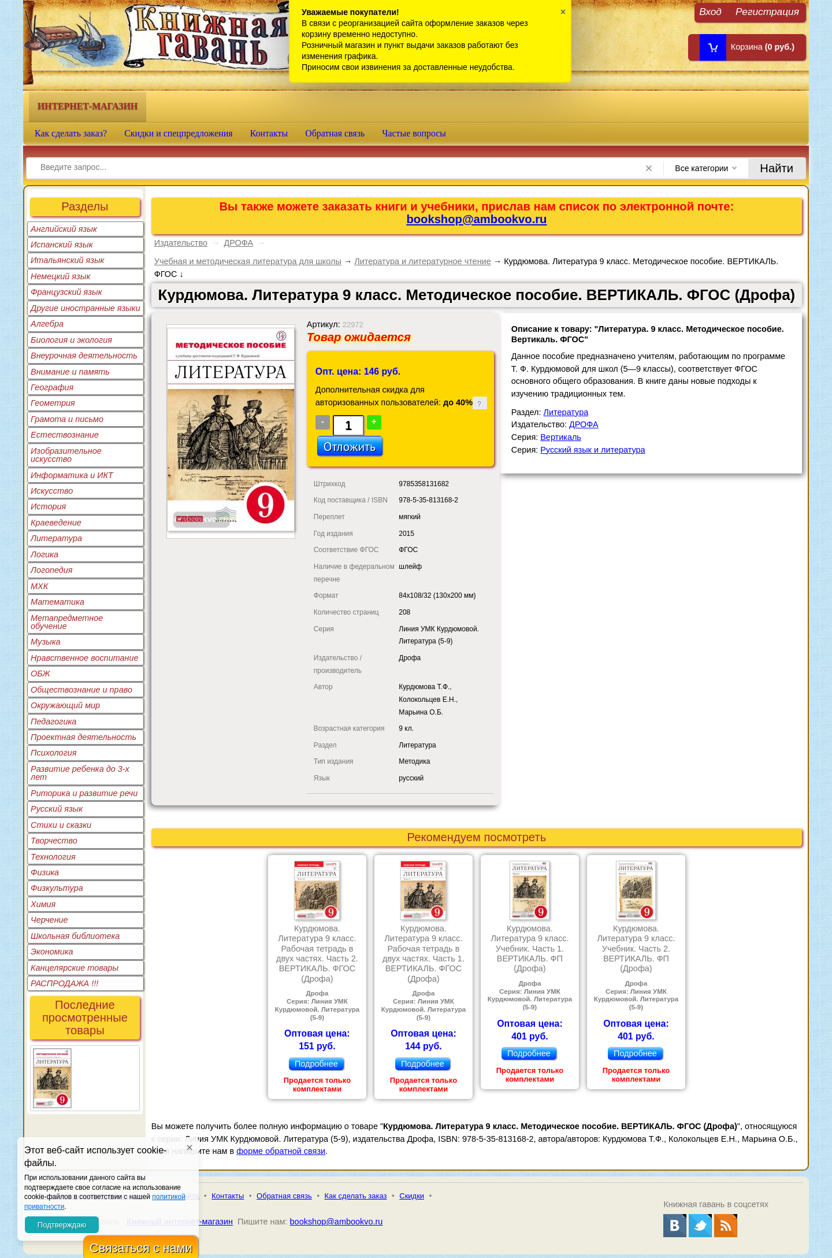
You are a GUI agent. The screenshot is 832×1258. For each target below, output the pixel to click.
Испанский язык (62, 244)
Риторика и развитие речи (84, 793)
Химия (43, 904)
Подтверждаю (62, 1224)
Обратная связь (335, 133)
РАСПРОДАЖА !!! (64, 983)
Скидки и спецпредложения (178, 133)
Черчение (49, 919)
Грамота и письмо (67, 419)
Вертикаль (560, 437)
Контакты (269, 133)
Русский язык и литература (592, 449)
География (52, 387)
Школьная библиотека (75, 936)
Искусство (52, 490)
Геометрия (53, 403)
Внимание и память (70, 371)
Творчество (54, 840)
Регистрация (767, 11)
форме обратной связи (280, 1151)
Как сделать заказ (356, 1196)
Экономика (52, 951)
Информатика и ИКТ (72, 475)
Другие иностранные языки (85, 308)
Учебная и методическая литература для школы (247, 261)
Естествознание (65, 434)
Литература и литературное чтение (422, 261)
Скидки (411, 1196)
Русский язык (57, 808)
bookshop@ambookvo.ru (476, 219)
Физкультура (57, 888)
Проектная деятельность (83, 737)
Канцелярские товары (74, 967)
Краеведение (56, 522)
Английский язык (64, 229)
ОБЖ (40, 673)
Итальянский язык (67, 260)
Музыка (46, 641)
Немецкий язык (60, 276)
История (48, 506)
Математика (57, 601)
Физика (45, 872)
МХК (39, 586)
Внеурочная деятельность (84, 355)
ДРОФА (238, 242)
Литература (56, 538)
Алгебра (47, 323)
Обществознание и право (81, 689)
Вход (710, 11)
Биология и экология (71, 340)
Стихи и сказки (61, 825)
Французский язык (66, 292)
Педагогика (53, 721)
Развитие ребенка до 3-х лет (80, 773)
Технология (53, 856)
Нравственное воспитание (85, 658)
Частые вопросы (414, 133)
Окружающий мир (65, 705)
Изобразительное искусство (66, 455)
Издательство (180, 242)
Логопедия (52, 570)
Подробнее (316, 1063)
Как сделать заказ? (71, 133)
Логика (44, 554)
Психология (54, 752)
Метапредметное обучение (67, 622)
